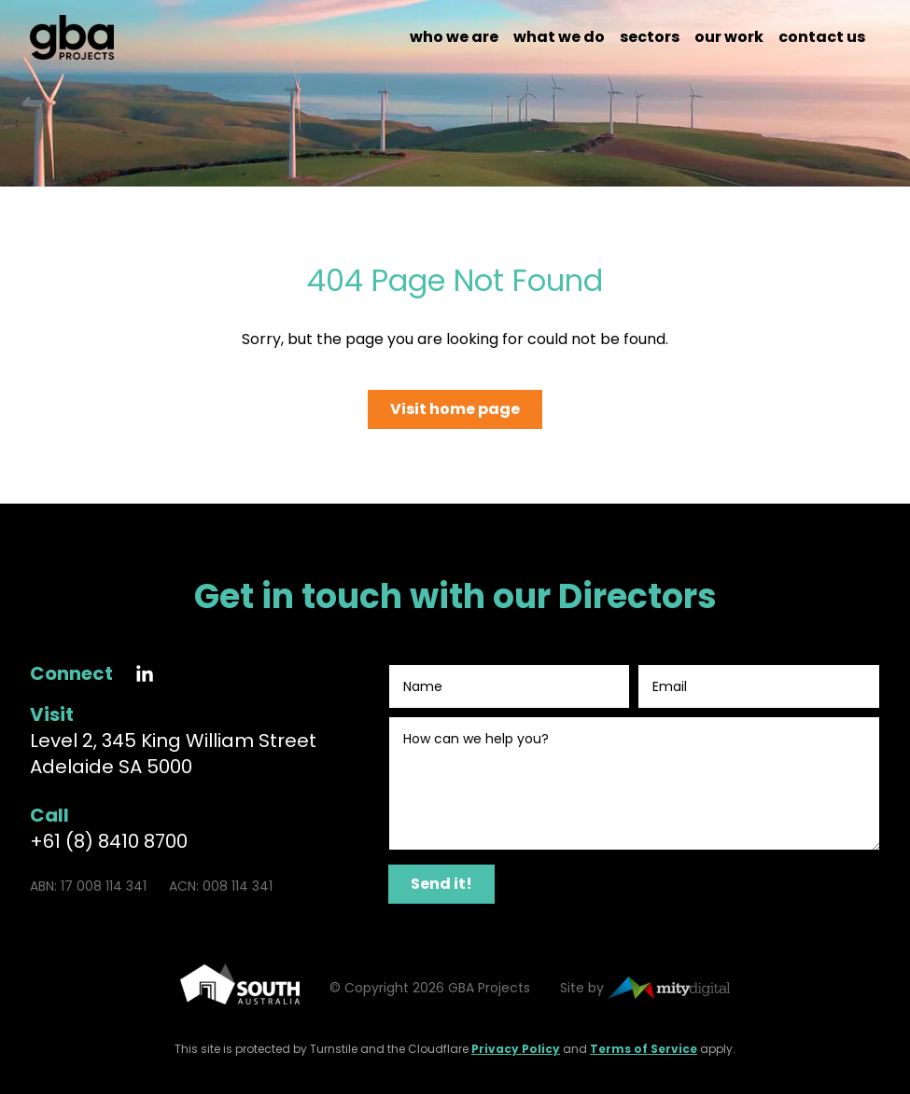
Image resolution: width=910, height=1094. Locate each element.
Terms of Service (643, 1049)
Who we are (454, 37)
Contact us (821, 37)
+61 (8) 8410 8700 (109, 841)
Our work (728, 37)
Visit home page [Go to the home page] (455, 409)
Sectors (649, 37)
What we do (559, 37)
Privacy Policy (515, 1049)
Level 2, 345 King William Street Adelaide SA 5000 (173, 753)
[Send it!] (441, 884)
